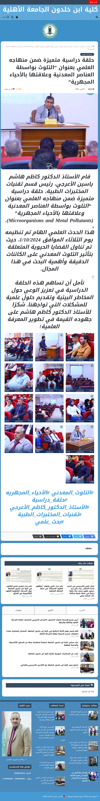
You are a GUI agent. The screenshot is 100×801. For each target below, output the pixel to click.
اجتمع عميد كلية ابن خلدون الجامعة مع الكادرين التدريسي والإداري (49, 665)
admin (90, 89)
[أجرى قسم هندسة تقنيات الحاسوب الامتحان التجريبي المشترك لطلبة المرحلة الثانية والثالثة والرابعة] (87, 623)
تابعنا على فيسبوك (88, 691)
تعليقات (18, 610)
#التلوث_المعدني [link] (72, 493)
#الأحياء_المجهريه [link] (27, 493)
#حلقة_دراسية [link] (49, 500)
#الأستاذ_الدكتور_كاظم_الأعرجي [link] (49, 507)
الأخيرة (82, 610)
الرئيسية (90, 46)
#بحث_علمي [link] (49, 522)
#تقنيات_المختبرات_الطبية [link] (49, 514)
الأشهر (50, 610)
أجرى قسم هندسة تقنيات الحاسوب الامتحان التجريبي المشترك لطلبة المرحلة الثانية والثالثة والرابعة (44, 621)
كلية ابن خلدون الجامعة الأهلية (53, 796)
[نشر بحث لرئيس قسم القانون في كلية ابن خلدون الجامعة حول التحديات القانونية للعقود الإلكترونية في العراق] (18, 576)
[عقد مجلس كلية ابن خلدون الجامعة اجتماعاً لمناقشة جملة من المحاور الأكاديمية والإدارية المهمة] (87, 646)
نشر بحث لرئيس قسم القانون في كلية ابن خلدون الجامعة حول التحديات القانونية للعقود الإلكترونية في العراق (19, 589)
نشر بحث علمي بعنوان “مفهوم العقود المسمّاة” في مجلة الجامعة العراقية (49, 588)
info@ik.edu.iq (19, 773)
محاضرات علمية (79, 46)
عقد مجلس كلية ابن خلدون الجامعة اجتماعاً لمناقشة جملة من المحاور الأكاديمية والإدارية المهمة (43, 644)
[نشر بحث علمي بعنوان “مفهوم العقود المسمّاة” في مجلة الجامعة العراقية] (49, 576)
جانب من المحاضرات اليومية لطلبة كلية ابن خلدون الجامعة (53, 653)
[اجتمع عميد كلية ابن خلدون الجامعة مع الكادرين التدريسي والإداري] (87, 668)
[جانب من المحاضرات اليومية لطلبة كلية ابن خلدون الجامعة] (87, 657)
